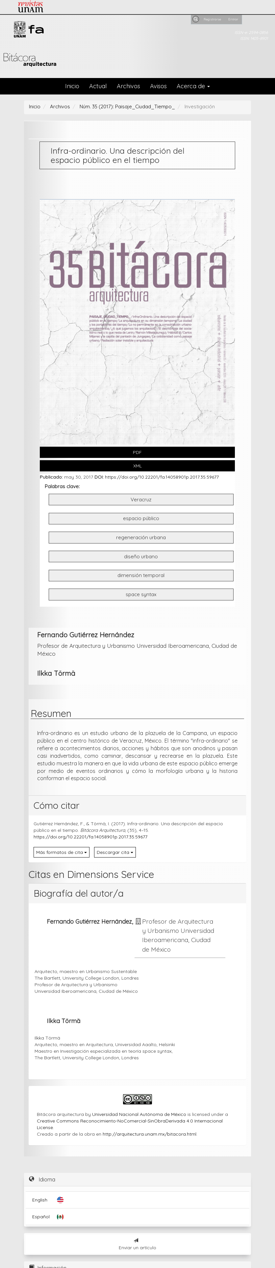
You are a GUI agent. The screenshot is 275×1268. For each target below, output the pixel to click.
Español (41, 1217)
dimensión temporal (140, 575)
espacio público (141, 518)
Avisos (158, 86)
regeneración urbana (141, 537)
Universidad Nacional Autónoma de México (139, 1114)
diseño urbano (141, 556)
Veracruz (141, 499)
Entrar (233, 19)
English (39, 1200)
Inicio (72, 86)
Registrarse (212, 19)
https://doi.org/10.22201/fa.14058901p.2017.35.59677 (162, 477)
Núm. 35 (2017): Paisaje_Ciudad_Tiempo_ (127, 106)
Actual (98, 86)
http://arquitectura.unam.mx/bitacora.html (149, 1134)
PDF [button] (137, 452)
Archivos (128, 86)
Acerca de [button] (193, 86)
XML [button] (137, 466)
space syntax (141, 594)
